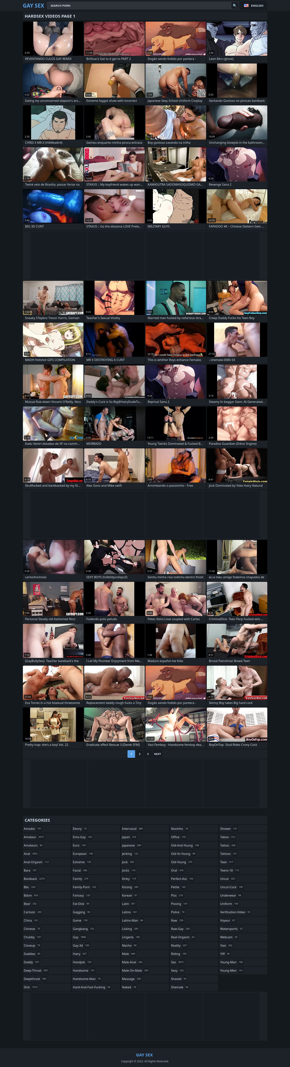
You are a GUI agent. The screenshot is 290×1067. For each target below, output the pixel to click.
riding (179, 954)
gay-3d (81, 945)
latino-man (133, 920)
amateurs (34, 845)
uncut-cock (232, 887)
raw (177, 920)
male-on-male (135, 970)
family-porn (85, 887)
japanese (132, 845)
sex (177, 962)
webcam (229, 937)
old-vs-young (183, 854)
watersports (231, 929)
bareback (34, 879)
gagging (82, 912)
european (83, 854)
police (178, 912)
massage (132, 979)
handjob (82, 962)
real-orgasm (183, 937)
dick (31, 987)
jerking (130, 854)
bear (31, 904)
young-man (232, 962)
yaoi (226, 945)
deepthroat (35, 979)
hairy (80, 954)
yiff (225, 954)
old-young (182, 862)
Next (157, 754)
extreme (82, 862)
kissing (130, 887)
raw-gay (180, 929)
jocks (129, 870)
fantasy (82, 895)
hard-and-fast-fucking (92, 987)
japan (129, 837)
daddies (32, 954)
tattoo (228, 845)
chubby (33, 937)
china (31, 920)
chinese (32, 929)
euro (80, 845)
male (129, 954)
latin (129, 904)
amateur (34, 837)
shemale (180, 987)
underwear (231, 895)
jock (128, 862)
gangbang (84, 929)
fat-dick (81, 904)
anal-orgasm (37, 862)
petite (178, 887)
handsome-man (87, 979)
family (81, 879)
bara (30, 870)
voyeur (228, 920)
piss (177, 895)
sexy (178, 970)
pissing (179, 904)
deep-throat (36, 970)
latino (130, 912)
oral (177, 870)
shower (229, 829)
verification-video (235, 912)
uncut (228, 879)
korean (130, 895)
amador (33, 829)
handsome (84, 970)
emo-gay (83, 837)
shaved (179, 979)
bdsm (31, 895)
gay (80, 937)
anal (31, 854)
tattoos (229, 854)
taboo (228, 837)
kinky (129, 879)
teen (227, 862)
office (179, 837)
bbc (30, 887)
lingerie (131, 937)
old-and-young (185, 845)
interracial (133, 829)
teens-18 (230, 870)
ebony (80, 829)
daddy (32, 962)
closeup (32, 945)
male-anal (132, 962)
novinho (180, 829)
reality (179, 945)
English (257, 5)
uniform (229, 904)
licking (130, 929)
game (80, 920)
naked (129, 987)
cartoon (33, 912)
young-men (232, 970)
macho (130, 945)
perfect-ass (182, 879)
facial (80, 870)
